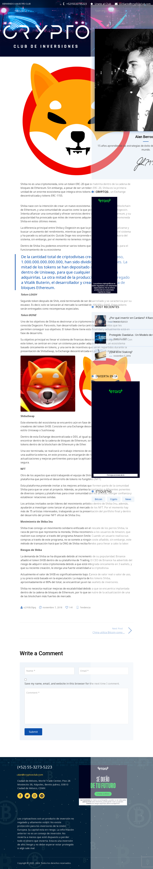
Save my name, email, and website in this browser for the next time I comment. (72, 683)
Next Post (117, 628)
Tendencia (85, 607)
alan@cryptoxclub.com (30, 774)
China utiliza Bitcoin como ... (106, 632)
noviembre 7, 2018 (52, 607)
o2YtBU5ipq (30, 607)
